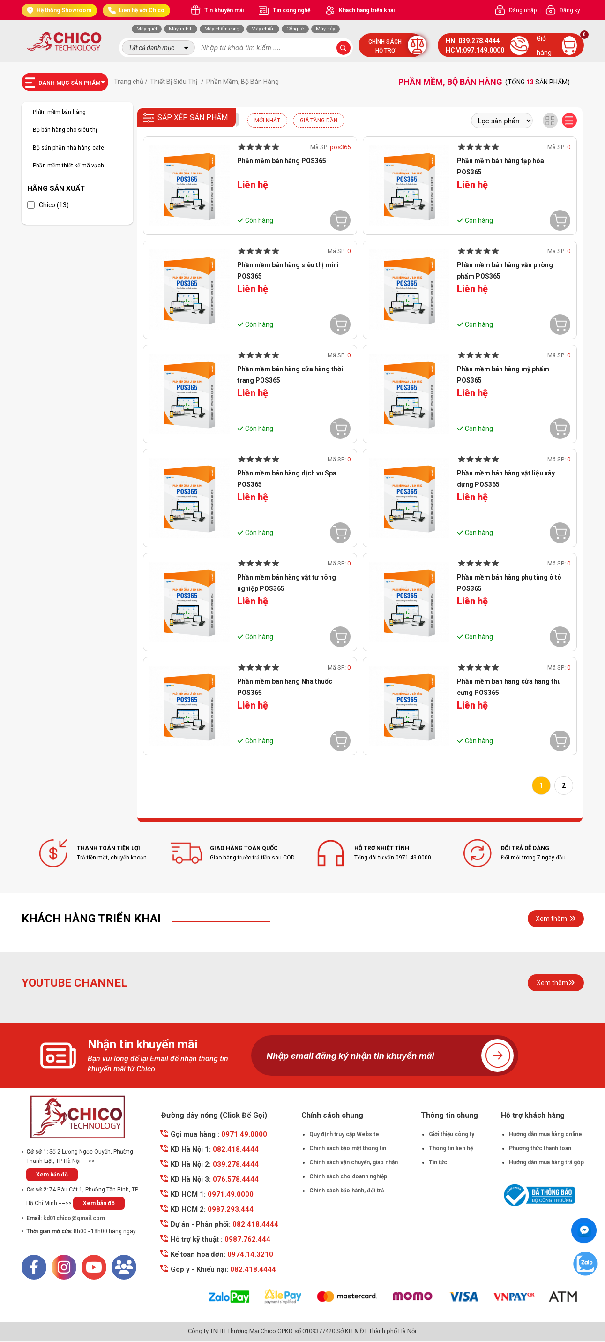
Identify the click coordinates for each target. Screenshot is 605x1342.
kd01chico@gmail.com (74, 1218)
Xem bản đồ (52, 1174)
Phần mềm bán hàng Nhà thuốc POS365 (284, 687)
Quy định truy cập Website (344, 1134)
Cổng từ (295, 29)
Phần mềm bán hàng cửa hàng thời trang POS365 (290, 374)
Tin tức (438, 1162)
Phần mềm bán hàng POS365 (281, 161)
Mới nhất (267, 120)
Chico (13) (48, 205)
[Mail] (124, 1267)
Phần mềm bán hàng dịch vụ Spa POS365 (286, 478)
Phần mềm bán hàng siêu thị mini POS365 (288, 270)
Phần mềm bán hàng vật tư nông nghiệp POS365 (286, 582)
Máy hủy (325, 29)
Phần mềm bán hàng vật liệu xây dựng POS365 (506, 478)
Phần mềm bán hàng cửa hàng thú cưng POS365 (509, 687)
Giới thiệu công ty (451, 1134)
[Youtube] (94, 1267)
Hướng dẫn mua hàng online (545, 1134)
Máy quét (146, 29)
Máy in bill (181, 29)
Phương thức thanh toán (540, 1148)
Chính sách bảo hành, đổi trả (346, 1190)
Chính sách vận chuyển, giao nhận (353, 1162)
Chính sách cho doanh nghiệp (348, 1176)
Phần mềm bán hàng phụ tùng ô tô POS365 (509, 582)
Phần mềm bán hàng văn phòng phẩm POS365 (505, 270)
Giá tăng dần (318, 120)
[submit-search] (343, 48)
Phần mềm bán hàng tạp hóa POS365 (500, 166)
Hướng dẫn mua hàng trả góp (546, 1162)
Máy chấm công (221, 29)
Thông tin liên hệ (451, 1148)
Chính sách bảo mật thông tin (347, 1148)
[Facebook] (34, 1267)
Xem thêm (555, 918)
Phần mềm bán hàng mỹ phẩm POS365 (503, 374)
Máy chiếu (263, 29)
